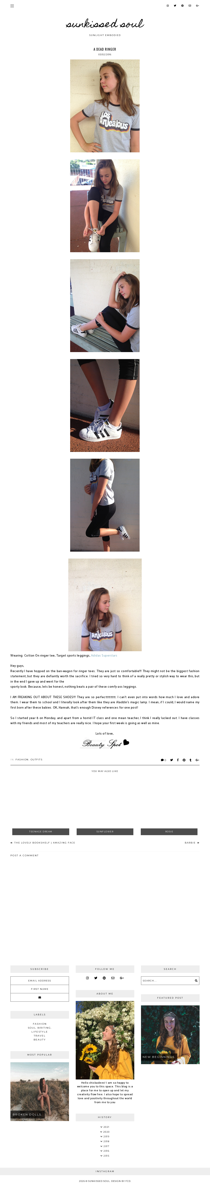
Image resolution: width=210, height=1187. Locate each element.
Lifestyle (39, 1031)
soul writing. (40, 1027)
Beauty (40, 1039)
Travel (40, 1035)
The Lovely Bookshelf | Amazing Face (44, 842)
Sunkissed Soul (105, 25)
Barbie (191, 842)
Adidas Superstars (104, 655)
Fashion (22, 759)
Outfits (37, 759)
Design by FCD (121, 1181)
